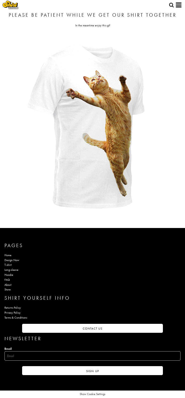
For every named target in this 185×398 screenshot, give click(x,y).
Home (7, 255)
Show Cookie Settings (92, 394)
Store (7, 289)
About (7, 285)
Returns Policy (12, 308)
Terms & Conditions (15, 318)
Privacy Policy (12, 313)
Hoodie (8, 275)
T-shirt (8, 265)
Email (8, 349)
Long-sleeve (11, 270)
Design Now (11, 260)
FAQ (7, 280)
